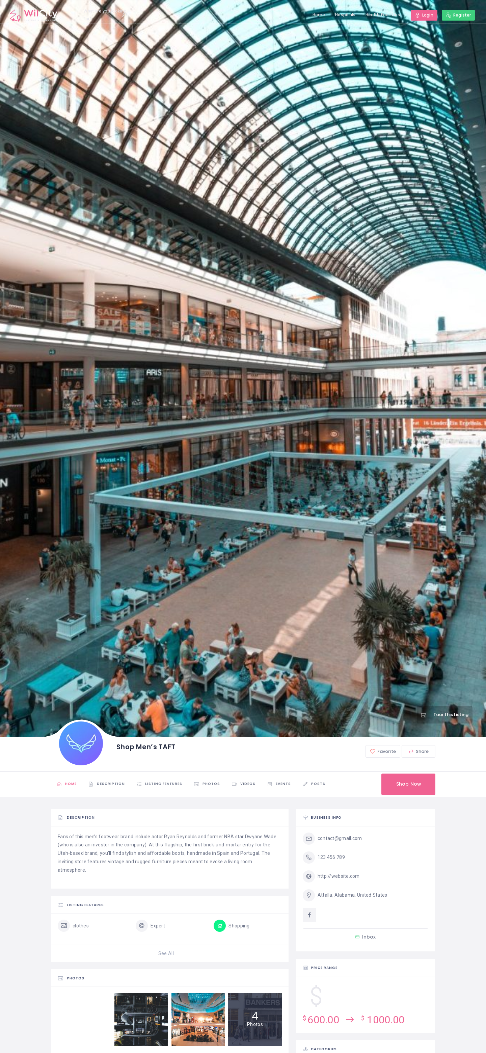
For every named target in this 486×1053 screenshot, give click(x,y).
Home (319, 15)
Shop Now (408, 784)
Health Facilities (383, 15)
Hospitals (345, 15)
